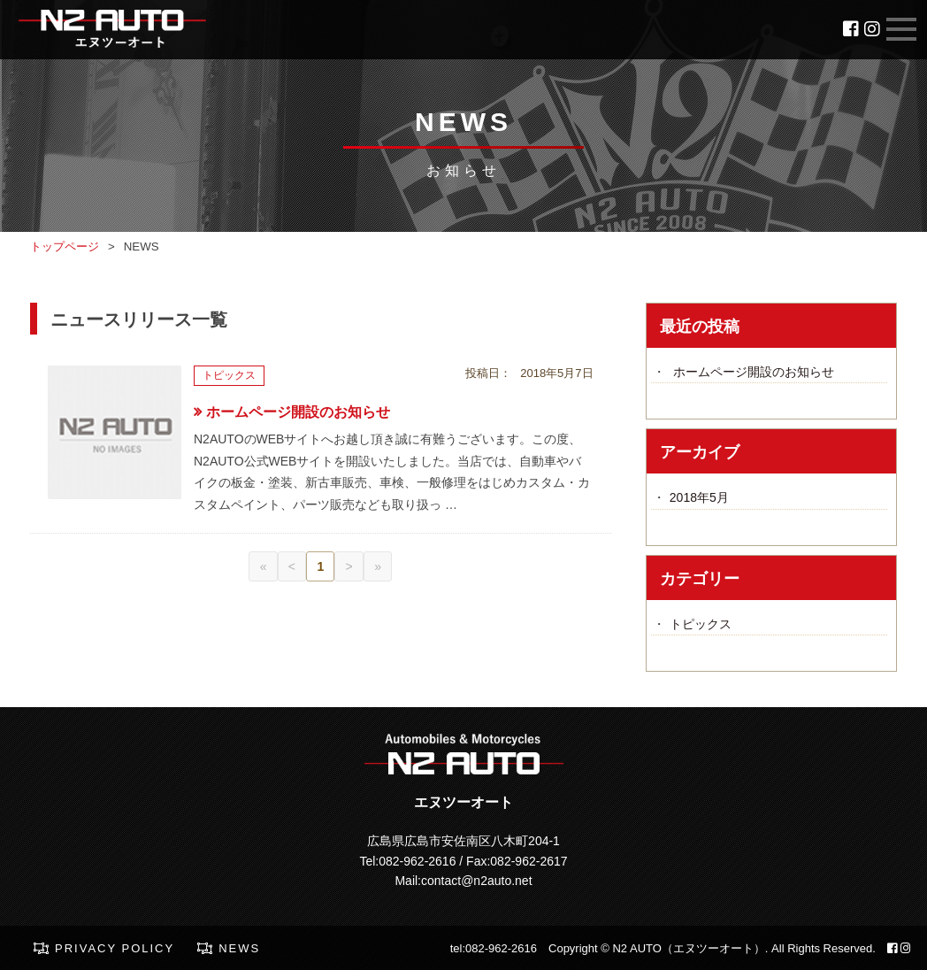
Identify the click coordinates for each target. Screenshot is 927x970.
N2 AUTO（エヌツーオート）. (690, 948)
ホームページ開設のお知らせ (298, 412)
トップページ (64, 246)
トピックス (701, 624)
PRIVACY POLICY (114, 948)
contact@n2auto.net (476, 881)
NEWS (239, 948)
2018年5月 (699, 497)
